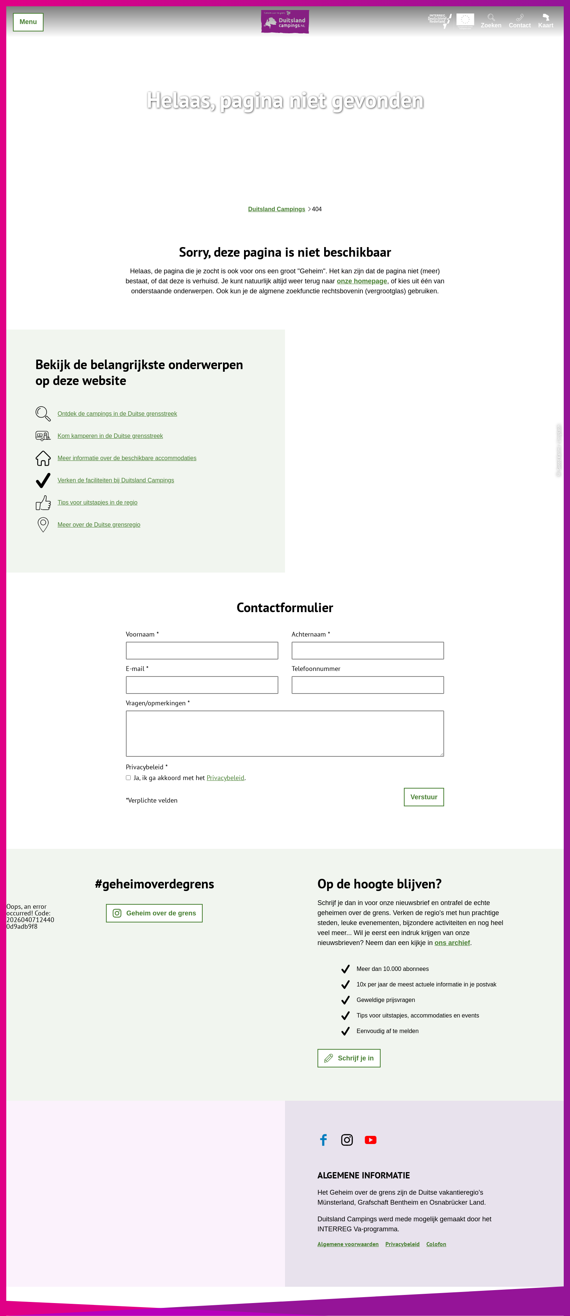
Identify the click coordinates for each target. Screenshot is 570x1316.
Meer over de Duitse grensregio (99, 525)
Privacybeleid (147, 767)
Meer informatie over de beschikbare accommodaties (127, 458)
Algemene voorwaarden (348, 1244)
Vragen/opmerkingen (158, 703)
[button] (154, 913)
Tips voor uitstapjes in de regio (97, 502)
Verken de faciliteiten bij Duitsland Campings (116, 480)
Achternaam (311, 634)
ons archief (452, 942)
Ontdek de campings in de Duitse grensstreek (117, 414)
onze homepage (362, 281)
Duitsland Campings (276, 209)
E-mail (137, 669)
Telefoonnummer (316, 669)
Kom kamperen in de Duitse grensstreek (110, 436)
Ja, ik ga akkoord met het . (190, 777)
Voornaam (142, 634)
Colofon (436, 1244)
